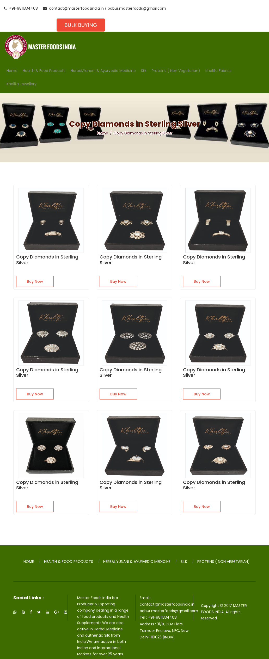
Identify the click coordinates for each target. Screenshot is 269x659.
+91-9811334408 (21, 8)
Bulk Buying (235, 8)
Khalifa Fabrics (218, 55)
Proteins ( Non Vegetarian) (176, 55)
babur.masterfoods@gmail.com (137, 8)
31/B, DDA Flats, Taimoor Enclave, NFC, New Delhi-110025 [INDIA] (165, 619)
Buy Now (35, 270)
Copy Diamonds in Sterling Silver (47, 248)
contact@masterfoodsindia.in (73, 8)
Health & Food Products (44, 55)
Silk (143, 55)
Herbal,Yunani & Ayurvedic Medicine (103, 55)
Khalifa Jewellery (21, 69)
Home (12, 55)
